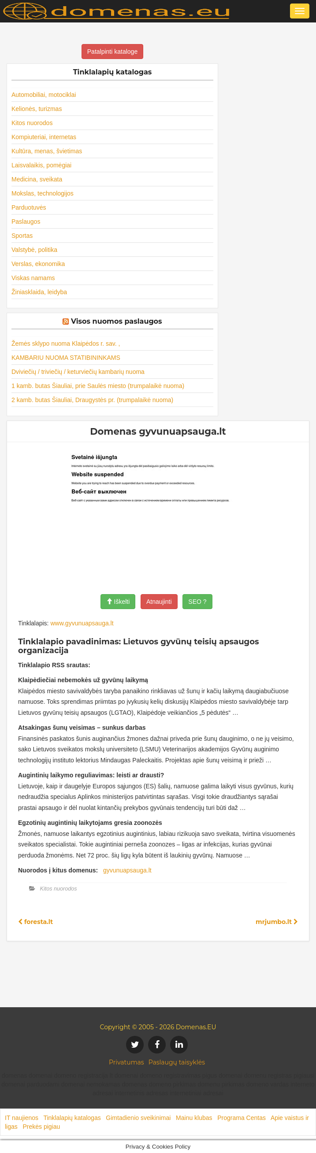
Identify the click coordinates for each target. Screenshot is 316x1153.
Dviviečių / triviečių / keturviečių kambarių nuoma (78, 371)
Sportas (22, 235)
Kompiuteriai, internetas (43, 136)
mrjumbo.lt (277, 922)
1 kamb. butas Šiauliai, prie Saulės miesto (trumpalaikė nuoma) (97, 385)
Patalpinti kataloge (112, 51)
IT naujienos (21, 1117)
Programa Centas (241, 1117)
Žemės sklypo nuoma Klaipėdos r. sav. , (65, 343)
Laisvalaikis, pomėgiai (41, 165)
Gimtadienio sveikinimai (138, 1117)
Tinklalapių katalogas (71, 1117)
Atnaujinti (159, 601)
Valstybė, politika (34, 249)
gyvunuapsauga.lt (127, 870)
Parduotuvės (28, 207)
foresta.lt (35, 922)
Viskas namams (33, 277)
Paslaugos (25, 221)
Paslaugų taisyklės (177, 1062)
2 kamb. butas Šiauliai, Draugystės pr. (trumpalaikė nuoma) (92, 399)
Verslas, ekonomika (38, 263)
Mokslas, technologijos (42, 193)
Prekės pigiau (41, 1126)
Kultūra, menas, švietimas (46, 151)
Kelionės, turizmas (36, 108)
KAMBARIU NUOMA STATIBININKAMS (65, 357)
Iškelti (118, 601)
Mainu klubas (194, 1117)
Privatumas (126, 1062)
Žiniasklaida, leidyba (39, 292)
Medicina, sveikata (36, 179)
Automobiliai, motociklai (43, 94)
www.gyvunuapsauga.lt (81, 623)
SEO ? (197, 601)
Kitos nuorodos (31, 122)
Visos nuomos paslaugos (116, 321)
